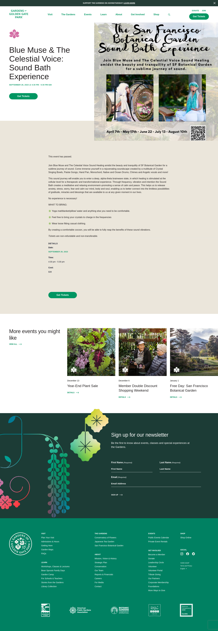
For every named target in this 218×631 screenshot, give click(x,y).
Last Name (170, 463)
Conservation (100, 566)
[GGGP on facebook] (187, 553)
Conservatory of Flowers (105, 537)
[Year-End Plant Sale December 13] (91, 352)
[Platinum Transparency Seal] (186, 610)
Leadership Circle (156, 562)
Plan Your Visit (47, 537)
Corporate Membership (158, 582)
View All (13, 344)
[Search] (169, 14)
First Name (121, 463)
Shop (156, 14)
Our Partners (154, 578)
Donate (195, 11)
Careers (98, 578)
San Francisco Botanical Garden (109, 545)
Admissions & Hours (50, 541)
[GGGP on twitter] (193, 553)
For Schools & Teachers (51, 578)
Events (88, 14)
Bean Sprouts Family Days (53, 570)
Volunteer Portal (155, 570)
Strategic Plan (101, 562)
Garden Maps (47, 549)
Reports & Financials (104, 574)
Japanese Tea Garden (104, 541)
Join (204, 11)
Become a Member (156, 554)
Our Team (99, 570)
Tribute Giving (154, 574)
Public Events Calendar (158, 537)
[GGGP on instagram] (181, 553)
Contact (98, 586)
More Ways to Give (156, 590)
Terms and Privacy (186, 566)
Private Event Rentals (157, 541)
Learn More (129, 3)
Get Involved (138, 14)
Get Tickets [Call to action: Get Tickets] (199, 16)
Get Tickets (23, 96)
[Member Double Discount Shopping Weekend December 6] (143, 352)
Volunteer (152, 566)
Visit (50, 14)
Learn (103, 14)
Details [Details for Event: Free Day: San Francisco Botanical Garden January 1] (173, 397)
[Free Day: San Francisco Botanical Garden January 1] (194, 352)
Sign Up (114, 495)
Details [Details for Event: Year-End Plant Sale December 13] (70, 393)
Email (118, 477)
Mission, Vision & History (106, 558)
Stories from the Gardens (52, 582)
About (119, 14)
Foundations (153, 586)
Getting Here (47, 545)
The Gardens (68, 14)
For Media (99, 582)
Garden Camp (47, 574)
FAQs (43, 553)
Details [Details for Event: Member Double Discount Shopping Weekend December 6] (122, 397)
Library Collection (49, 586)
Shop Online (185, 537)
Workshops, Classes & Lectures (55, 566)
